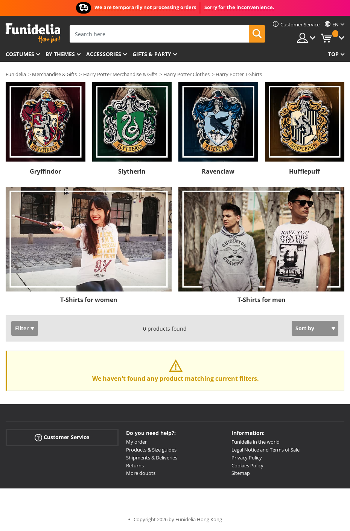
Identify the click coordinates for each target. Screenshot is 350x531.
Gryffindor (45, 171)
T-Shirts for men (261, 300)
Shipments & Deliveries (151, 457)
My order (136, 441)
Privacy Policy (246, 457)
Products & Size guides (151, 449)
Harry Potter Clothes (186, 74)
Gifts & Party (151, 54)
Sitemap (240, 473)
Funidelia (16, 74)
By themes (60, 54)
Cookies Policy (247, 465)
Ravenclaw (218, 171)
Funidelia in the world (255, 441)
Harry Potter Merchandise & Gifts (120, 74)
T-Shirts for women (88, 300)
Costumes (20, 54)
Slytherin (132, 171)
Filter (22, 328)
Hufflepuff (304, 171)
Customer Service (62, 437)
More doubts (140, 473)
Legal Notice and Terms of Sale (265, 449)
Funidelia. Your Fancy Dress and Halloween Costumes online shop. (33, 33)
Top (333, 54)
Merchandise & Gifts (54, 74)
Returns (135, 465)
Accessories (103, 54)
